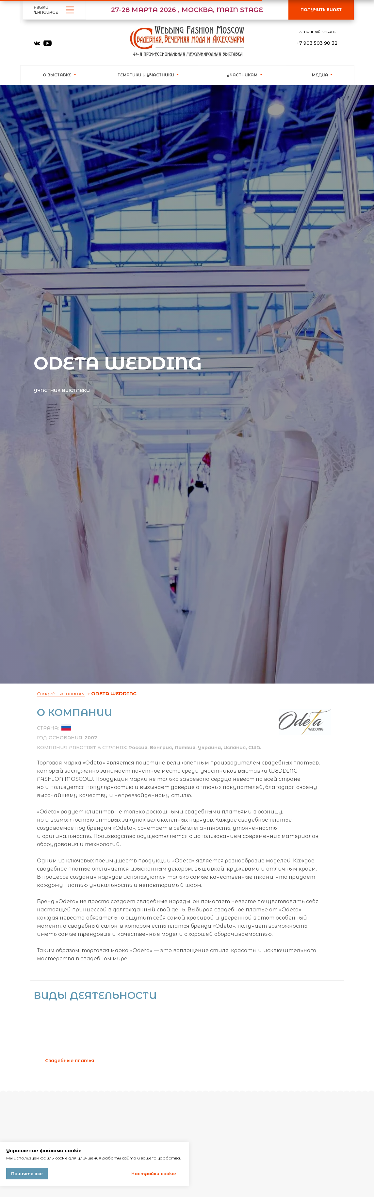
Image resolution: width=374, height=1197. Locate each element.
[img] (37, 43)
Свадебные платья (61, 694)
